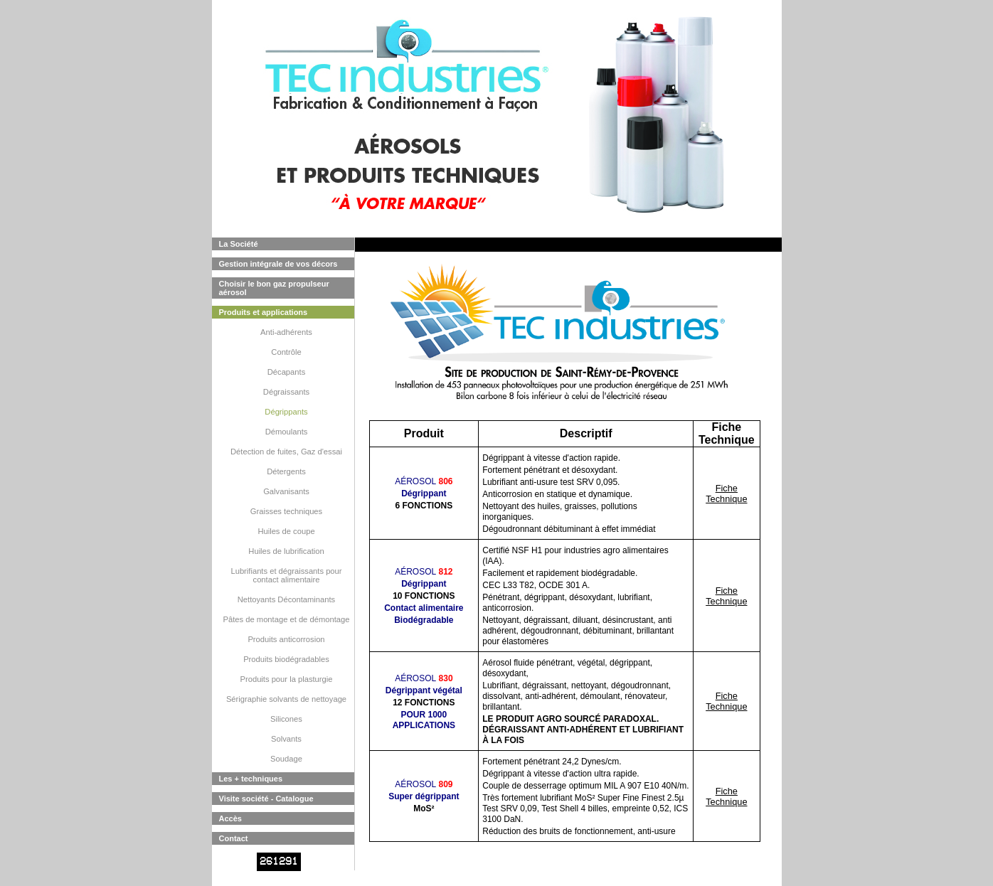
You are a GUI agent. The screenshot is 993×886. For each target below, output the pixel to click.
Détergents (286, 471)
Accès (230, 818)
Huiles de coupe (285, 531)
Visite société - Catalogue (266, 798)
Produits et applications (263, 312)
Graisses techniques (286, 511)
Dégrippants (286, 411)
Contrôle (286, 352)
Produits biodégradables (286, 659)
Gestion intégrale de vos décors (278, 264)
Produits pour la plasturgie (286, 679)
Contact (233, 838)
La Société (238, 244)
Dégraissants (286, 392)
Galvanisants (286, 491)
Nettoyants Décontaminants (286, 599)
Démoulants (286, 431)
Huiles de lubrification (286, 551)
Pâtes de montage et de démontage (286, 619)
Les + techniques (251, 778)
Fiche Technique (726, 493)
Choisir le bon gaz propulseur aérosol (274, 288)
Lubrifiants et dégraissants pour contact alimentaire (285, 575)
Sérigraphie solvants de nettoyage (286, 699)
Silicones (286, 719)
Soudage (286, 758)
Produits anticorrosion (286, 639)
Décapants (286, 372)
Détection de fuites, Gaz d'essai (286, 451)
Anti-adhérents (286, 332)
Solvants (286, 739)
